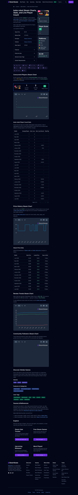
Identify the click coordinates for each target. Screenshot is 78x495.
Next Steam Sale (65, 477)
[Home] (13, 6)
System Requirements (25, 60)
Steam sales (28, 250)
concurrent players (23, 20)
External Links (25, 53)
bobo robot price (21, 214)
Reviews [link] (25, 65)
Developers (46, 472)
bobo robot (16, 19)
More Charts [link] (17, 70)
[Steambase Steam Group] (10, 472)
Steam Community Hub (42, 417)
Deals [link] (16, 67)
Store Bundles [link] (23, 67)
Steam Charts (29, 475)
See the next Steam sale (22, 439)
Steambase (10, 465)
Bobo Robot (23, 6)
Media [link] (44, 67)
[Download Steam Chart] (47, 94)
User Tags (46, 470)
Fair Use (38, 492)
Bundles (28, 472)
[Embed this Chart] (41, 94)
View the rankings (40, 455)
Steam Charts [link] (17, 65)
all (24, 94)
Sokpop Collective (28, 38)
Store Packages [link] (32, 67)
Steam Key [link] (40, 65)
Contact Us (47, 492)
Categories (46, 467)
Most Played (22, 2)
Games (17, 6)
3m (19, 94)
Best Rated (37, 465)
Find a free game (40, 439)
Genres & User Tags (25, 57)
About (42, 492)
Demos (28, 470)
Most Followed (38, 470)
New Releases (38, 472)
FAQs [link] (24, 70)
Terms (33, 492)
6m (19, 220)
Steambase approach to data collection (33, 410)
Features (25, 49)
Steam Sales (38, 2)
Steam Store (44, 415)
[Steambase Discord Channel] (8, 472)
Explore (71, 2)
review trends (31, 20)
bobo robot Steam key (19, 210)
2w (16, 94)
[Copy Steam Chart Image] (44, 94)
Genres (45, 465)
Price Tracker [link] (32, 65)
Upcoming (32, 2)
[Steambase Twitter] (12, 472)
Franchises (46, 477)
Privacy (29, 492)
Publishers (46, 475)
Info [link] (39, 67)
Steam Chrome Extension (47, 2)
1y (22, 94)
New (28, 2)
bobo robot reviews (41, 300)
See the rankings (22, 455)
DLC (27, 467)
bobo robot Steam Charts (32, 6)
